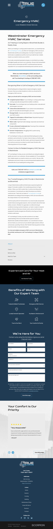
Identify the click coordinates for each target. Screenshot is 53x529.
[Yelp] (28, 518)
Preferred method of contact (15, 370)
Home (26, 490)
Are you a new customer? (14, 364)
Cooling (26, 496)
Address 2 (11, 359)
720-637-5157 (26, 472)
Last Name (30, 343)
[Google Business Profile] (31, 518)
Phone (10, 348)
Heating (26, 499)
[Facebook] (21, 518)
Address (11, 354)
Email (29, 348)
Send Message (26, 395)
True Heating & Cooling (15, 50)
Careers (26, 493)
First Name (11, 343)
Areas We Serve (26, 505)
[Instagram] (25, 518)
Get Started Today (26, 278)
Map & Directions (26, 483)
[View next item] (13, 452)
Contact (26, 511)
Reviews (26, 508)
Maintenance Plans (26, 502)
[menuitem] (26, 249)
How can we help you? (14, 375)
